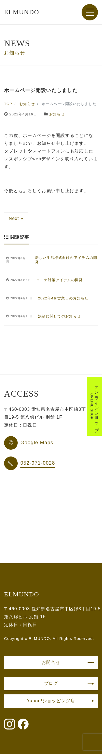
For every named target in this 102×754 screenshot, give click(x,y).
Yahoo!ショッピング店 (51, 700)
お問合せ (51, 662)
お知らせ (57, 114)
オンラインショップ (94, 406)
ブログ (51, 683)
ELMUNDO (21, 12)
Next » (16, 218)
